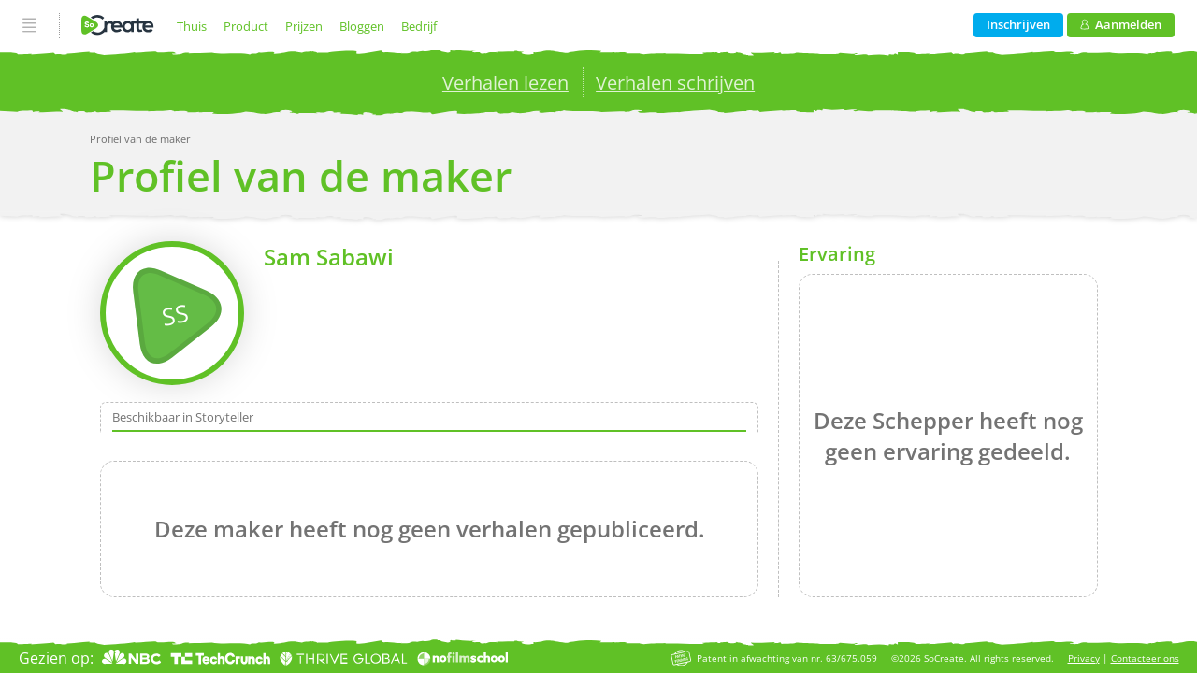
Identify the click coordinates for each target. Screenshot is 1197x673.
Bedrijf (419, 26)
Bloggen (361, 26)
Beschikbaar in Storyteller (182, 417)
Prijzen (304, 26)
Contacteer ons (1145, 658)
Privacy (1084, 658)
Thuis (192, 26)
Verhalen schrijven (675, 82)
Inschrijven (1018, 24)
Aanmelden (1120, 24)
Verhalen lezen (505, 82)
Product (246, 26)
